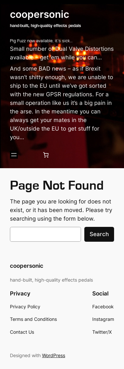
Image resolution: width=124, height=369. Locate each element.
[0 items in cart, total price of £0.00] (46, 155)
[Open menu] (14, 155)
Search (99, 234)
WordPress (53, 355)
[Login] (30, 155)
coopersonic (39, 14)
